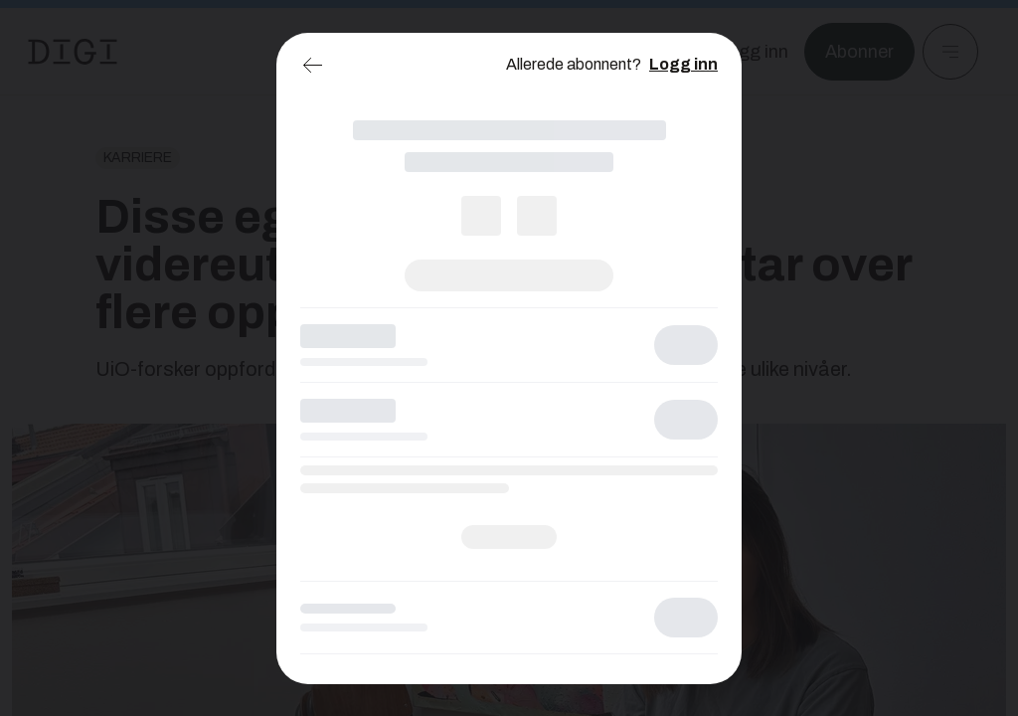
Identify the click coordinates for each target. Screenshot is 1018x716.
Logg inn (683, 64)
